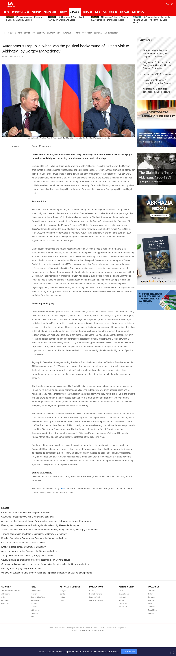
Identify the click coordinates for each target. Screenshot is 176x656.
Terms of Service (59, 628)
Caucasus (66, 33)
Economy (41, 33)
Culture (4, 597)
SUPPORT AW (129, 652)
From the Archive (95, 597)
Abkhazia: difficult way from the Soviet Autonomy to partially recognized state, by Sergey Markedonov (49, 530)
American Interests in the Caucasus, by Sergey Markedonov (29, 551)
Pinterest (151, 613)
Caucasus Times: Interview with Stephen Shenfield (25, 512)
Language (4, 600)
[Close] (172, 652)
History (63, 12)
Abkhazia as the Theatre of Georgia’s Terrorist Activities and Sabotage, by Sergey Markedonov (46, 521)
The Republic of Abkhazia (10, 591)
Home (6, 12)
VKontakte (151, 607)
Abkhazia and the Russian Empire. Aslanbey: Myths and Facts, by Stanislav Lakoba (25, 17)
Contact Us (123, 604)
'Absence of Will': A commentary (158, 74)
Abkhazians (50, 12)
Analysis (74, 12)
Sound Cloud (152, 610)
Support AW (138, 12)
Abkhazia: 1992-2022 (96, 600)
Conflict (87, 12)
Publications (110, 12)
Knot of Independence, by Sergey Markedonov (23, 547)
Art (58, 33)
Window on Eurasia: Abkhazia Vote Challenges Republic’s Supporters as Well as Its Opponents (46, 573)
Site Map (122, 600)
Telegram (151, 597)
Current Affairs (20, 12)
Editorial (98, 33)
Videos (96, 628)
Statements (29, 33)
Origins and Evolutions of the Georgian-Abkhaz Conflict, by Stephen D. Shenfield (157, 65)
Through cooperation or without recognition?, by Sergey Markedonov (34, 534)
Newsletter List (124, 594)
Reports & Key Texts (38, 597)
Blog (97, 12)
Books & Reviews (95, 594)
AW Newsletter (111, 33)
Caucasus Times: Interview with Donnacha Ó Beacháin (27, 517)
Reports (18, 33)
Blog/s (62, 600)
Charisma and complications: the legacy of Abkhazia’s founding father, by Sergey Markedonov (45, 564)
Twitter (150, 594)
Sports (76, 33)
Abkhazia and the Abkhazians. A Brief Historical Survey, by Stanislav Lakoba (67, 17)
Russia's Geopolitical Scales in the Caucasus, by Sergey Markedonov (34, 538)
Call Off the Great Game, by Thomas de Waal (23, 542)
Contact (124, 12)
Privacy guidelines (73, 628)
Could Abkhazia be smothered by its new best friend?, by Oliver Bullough (36, 560)
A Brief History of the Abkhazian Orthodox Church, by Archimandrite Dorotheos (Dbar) (109, 17)
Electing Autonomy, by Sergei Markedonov (21, 568)
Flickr (150, 604)
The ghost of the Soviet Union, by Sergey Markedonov (27, 555)
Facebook (151, 591)
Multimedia (87, 33)
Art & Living (35, 610)
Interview (8, 33)
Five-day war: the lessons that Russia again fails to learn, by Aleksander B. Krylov (40, 525)
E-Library (92, 591)
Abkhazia (36, 12)
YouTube (151, 600)
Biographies (5, 604)
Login (167, 4)
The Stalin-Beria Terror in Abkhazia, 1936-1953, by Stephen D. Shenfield (155, 53)
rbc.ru (62, 488)
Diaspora (51, 33)
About (121, 591)
